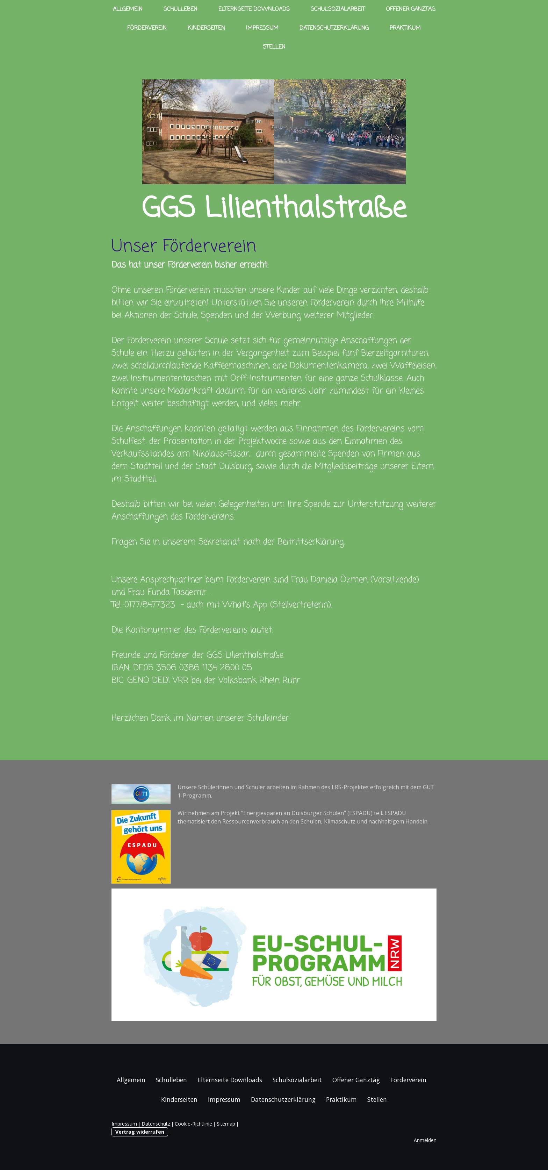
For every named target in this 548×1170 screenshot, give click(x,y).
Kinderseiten (206, 28)
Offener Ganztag (410, 9)
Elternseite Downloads (254, 9)
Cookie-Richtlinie (193, 1123)
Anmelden (425, 1140)
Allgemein (128, 9)
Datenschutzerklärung (334, 28)
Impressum (262, 28)
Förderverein (147, 28)
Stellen (274, 47)
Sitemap (226, 1123)
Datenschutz (156, 1123)
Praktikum (405, 28)
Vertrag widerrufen (139, 1131)
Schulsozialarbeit (338, 9)
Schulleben (180, 9)
